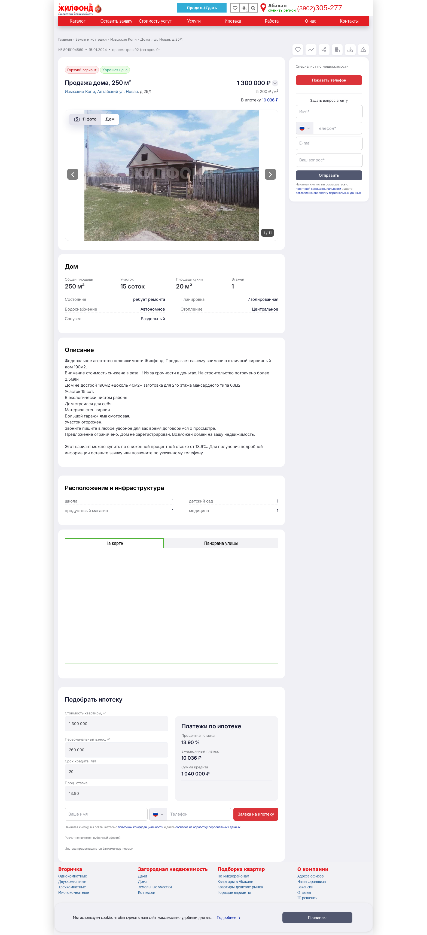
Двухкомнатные (72, 881)
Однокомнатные (72, 876)
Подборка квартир (241, 869)
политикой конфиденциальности (140, 827)
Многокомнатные (73, 892)
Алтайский (108, 91)
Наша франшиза (311, 881)
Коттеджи (146, 892)
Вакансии (305, 887)
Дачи (142, 876)
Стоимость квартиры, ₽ (85, 713)
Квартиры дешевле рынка (240, 887)
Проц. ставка (76, 783)
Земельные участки (155, 887)
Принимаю (317, 917)
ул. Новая (128, 91)
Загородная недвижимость (173, 869)
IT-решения (307, 897)
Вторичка (70, 869)
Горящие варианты (234, 892)
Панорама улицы (221, 543)
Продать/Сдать (202, 7)
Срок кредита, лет (80, 761)
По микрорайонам (233, 876)
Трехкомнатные (72, 887)
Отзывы (304, 892)
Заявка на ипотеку (256, 814)
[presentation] (72, 174)
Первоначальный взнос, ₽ (87, 739)
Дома (142, 881)
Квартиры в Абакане (235, 881)
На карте (114, 543)
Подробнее (229, 917)
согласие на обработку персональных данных (207, 827)
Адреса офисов (310, 876)
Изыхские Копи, (81, 91)
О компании (312, 869)
